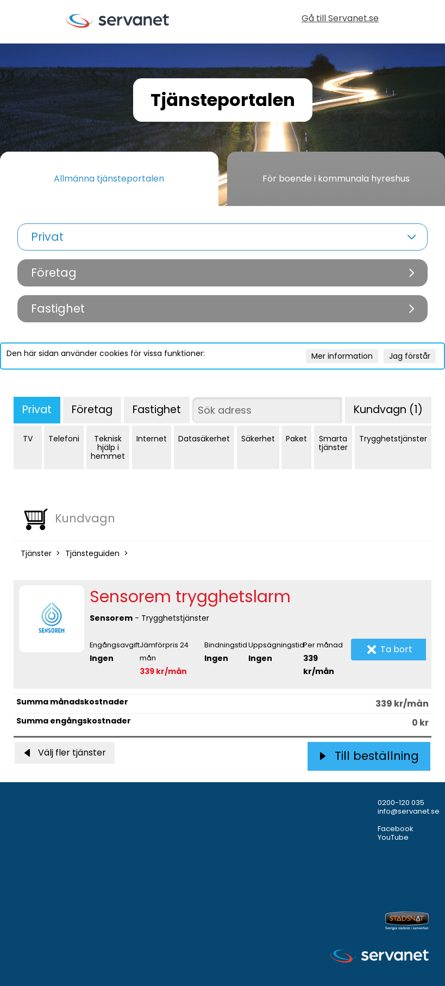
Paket (296, 438)
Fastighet (157, 409)
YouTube (393, 837)
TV (28, 438)
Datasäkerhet (204, 438)
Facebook (395, 828)
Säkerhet (258, 438)
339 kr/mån (163, 671)
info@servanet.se (409, 811)
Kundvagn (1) (388, 409)
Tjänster (36, 553)
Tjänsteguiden (92, 553)
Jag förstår (409, 356)
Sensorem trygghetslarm (190, 596)
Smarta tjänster (333, 443)
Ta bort (389, 649)
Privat (37, 409)
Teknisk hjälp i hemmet (108, 447)
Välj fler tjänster (64, 752)
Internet (151, 438)
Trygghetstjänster (393, 438)
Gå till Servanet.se (340, 19)
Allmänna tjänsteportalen (109, 178)
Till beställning (369, 756)
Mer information (342, 356)
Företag (92, 409)
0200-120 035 (401, 802)
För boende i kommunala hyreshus (336, 178)
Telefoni (63, 438)
